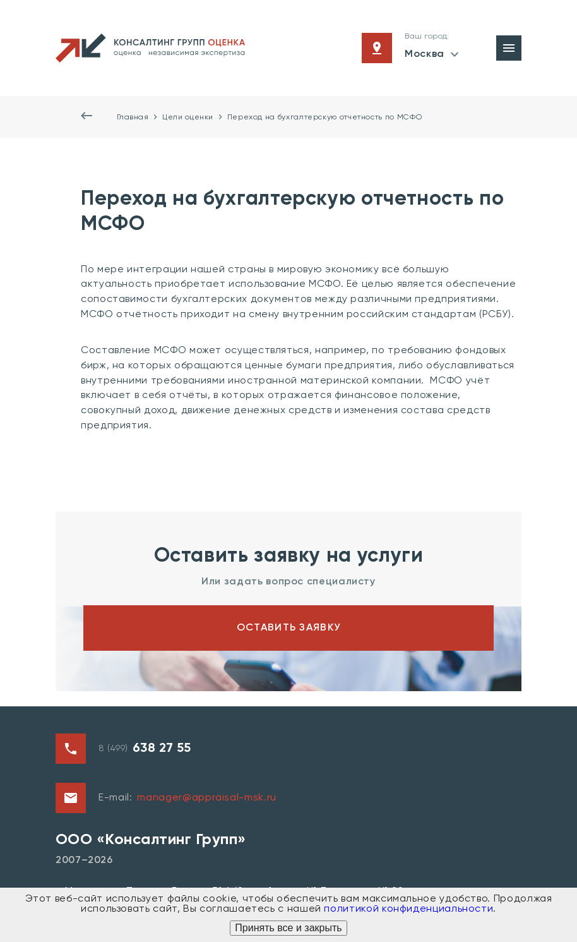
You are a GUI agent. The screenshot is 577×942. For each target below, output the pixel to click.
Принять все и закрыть (288, 927)
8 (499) (144, 748)
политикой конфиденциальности (408, 909)
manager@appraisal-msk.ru (206, 798)
